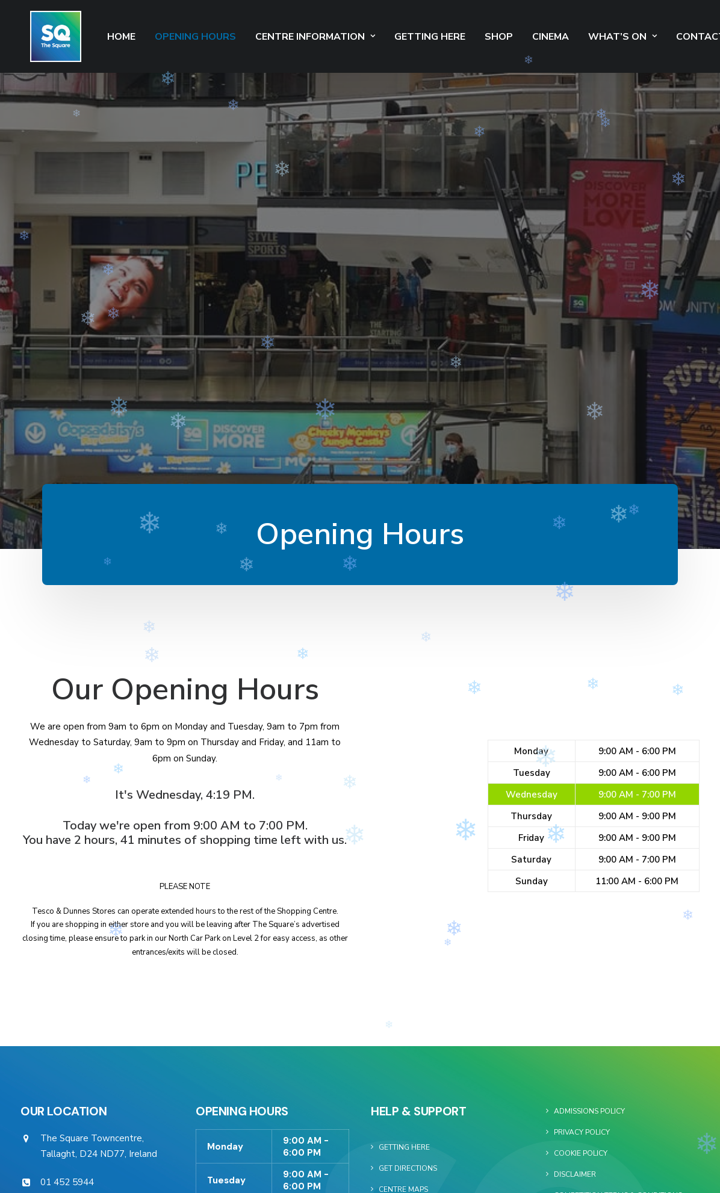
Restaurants (404, 949)
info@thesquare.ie (77, 910)
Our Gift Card (407, 970)
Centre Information (296, 36)
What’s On (603, 36)
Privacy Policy (582, 829)
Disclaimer (575, 871)
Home (102, 36)
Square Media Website (598, 934)
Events (392, 907)
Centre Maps (403, 886)
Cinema (531, 36)
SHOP (479, 36)
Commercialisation (592, 913)
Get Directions (408, 865)
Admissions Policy (589, 808)
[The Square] (46, 36)
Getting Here (410, 36)
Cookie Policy (580, 850)
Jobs (387, 991)
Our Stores (401, 928)
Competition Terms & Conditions (618, 892)
